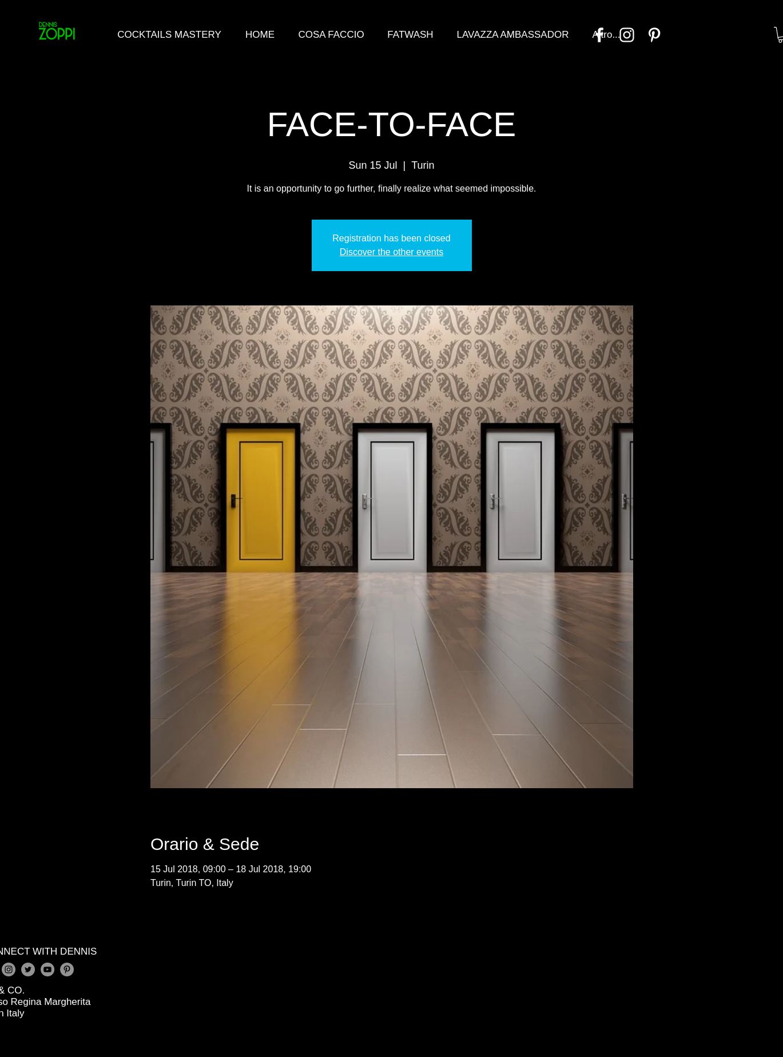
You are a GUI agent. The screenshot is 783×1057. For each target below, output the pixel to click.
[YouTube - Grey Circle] (47, 969)
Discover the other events (391, 252)
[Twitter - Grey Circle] (28, 969)
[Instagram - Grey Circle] (8, 969)
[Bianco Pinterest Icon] (654, 35)
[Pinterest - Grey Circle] (67, 969)
